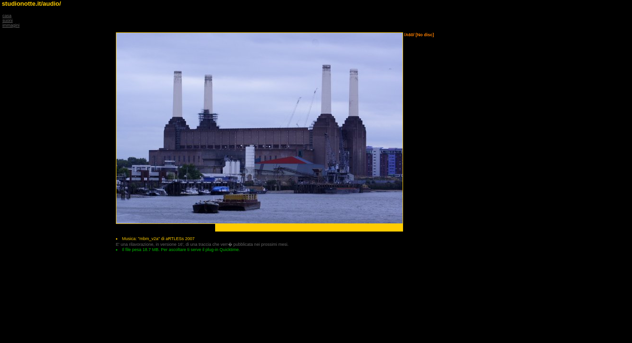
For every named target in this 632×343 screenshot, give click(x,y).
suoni (7, 20)
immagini (11, 25)
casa (6, 15)
